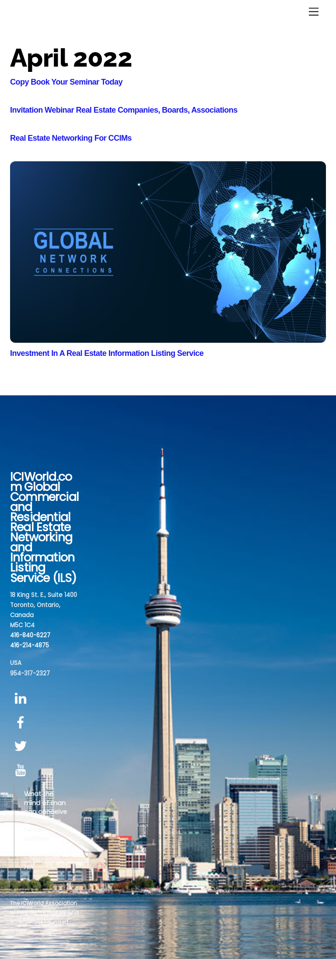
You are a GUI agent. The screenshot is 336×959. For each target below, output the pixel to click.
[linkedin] (22, 699)
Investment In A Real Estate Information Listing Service (106, 353)
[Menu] (313, 12)
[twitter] (22, 746)
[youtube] (22, 770)
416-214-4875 (29, 645)
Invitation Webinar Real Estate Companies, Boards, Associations (124, 110)
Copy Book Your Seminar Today (66, 82)
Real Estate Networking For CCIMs (71, 138)
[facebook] (22, 722)
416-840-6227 (30, 635)
